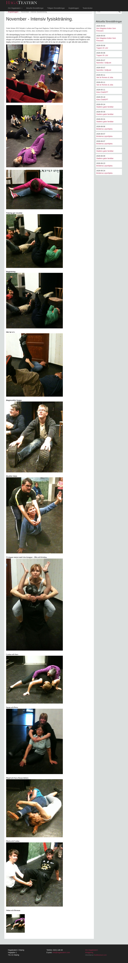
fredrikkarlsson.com (100, 955)
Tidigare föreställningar (56, 8)
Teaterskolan (87, 8)
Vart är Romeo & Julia (104, 77)
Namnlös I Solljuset (103, 63)
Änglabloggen (73, 8)
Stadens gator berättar (104, 107)
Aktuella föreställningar (35, 8)
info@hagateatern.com (61, 952)
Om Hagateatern (15, 8)
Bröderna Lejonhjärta (104, 129)
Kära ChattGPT (102, 92)
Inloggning (89, 952)
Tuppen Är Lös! (102, 48)
